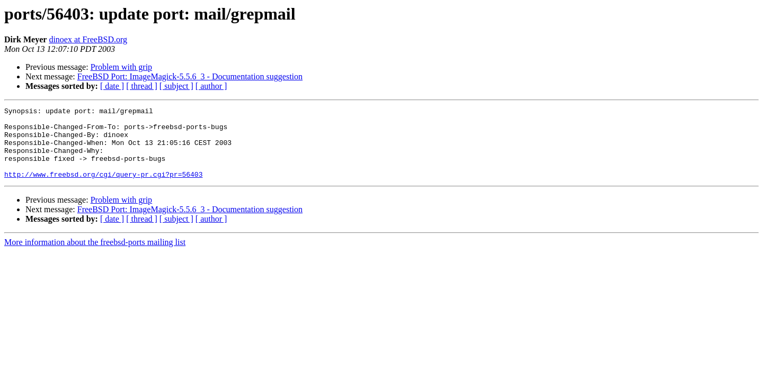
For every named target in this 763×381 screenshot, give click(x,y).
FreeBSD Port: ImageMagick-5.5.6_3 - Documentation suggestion (190, 76)
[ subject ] (176, 85)
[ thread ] (141, 85)
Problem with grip (121, 66)
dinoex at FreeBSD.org (88, 39)
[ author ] (211, 85)
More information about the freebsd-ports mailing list (94, 256)
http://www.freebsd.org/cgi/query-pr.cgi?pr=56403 (103, 188)
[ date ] (112, 85)
